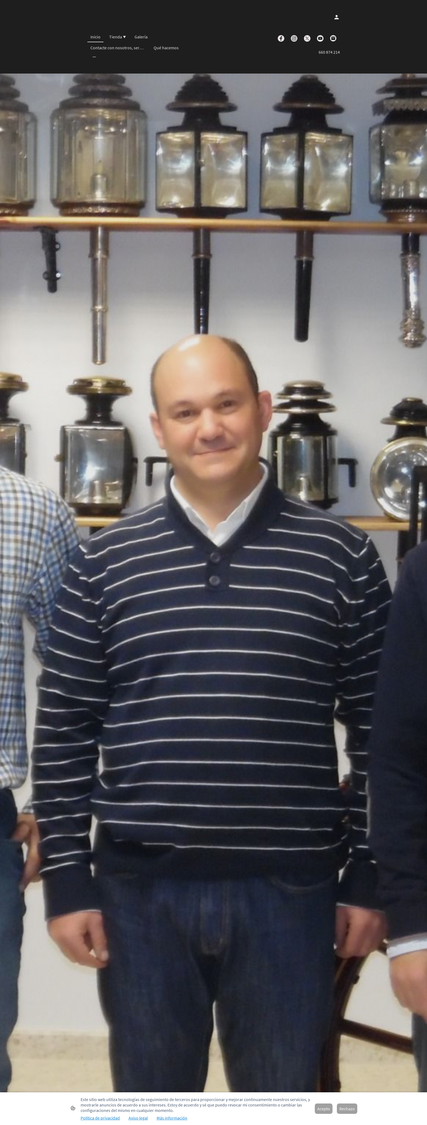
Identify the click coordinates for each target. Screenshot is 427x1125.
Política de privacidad (100, 1118)
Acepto (323, 1108)
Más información (172, 1118)
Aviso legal (138, 1118)
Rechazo (347, 1108)
